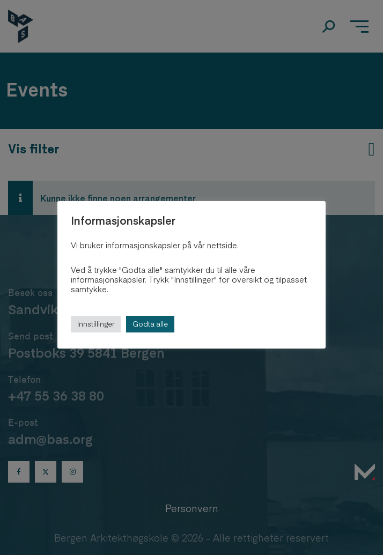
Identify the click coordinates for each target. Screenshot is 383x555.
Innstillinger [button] (95, 324)
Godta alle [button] (150, 324)
